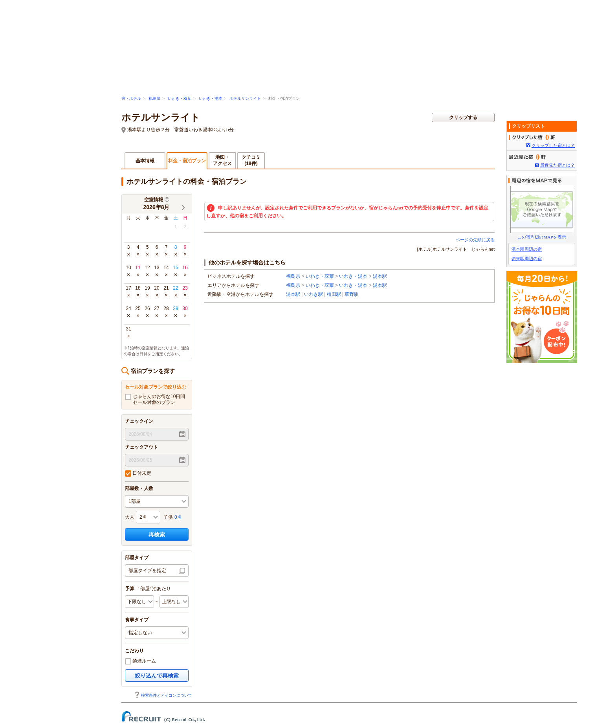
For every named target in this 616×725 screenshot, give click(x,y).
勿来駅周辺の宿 (527, 258)
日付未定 (138, 473)
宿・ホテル (131, 98)
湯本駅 (380, 276)
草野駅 (352, 294)
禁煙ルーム (140, 661)
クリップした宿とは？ (553, 145)
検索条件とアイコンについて (163, 695)
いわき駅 (313, 294)
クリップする (463, 117)
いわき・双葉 (179, 98)
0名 (178, 517)
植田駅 (334, 294)
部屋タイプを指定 (147, 570)
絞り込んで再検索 (157, 675)
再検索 (156, 534)
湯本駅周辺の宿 (527, 249)
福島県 (154, 98)
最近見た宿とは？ (557, 165)
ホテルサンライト (245, 98)
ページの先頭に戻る (475, 239)
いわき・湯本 (210, 98)
